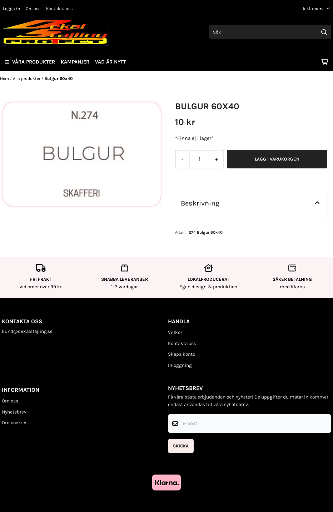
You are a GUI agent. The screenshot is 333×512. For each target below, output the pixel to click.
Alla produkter (27, 78)
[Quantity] (199, 159)
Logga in (11, 8)
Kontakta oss (59, 8)
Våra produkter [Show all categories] (30, 62)
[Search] (324, 32)
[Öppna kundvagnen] (324, 62)
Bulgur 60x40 (58, 78)
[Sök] (270, 32)
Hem (5, 78)
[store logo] (55, 32)
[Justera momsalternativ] (316, 8)
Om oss (33, 8)
